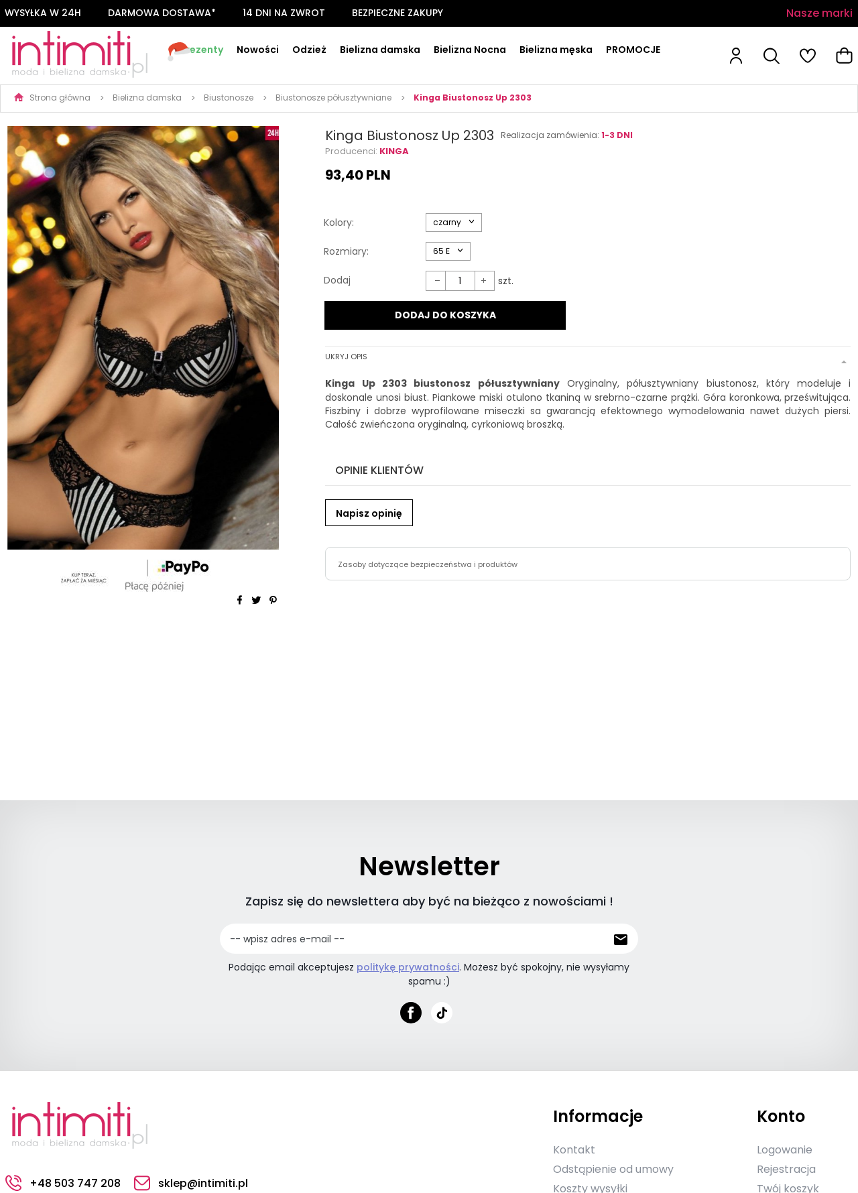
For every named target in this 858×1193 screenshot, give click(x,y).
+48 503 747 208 (63, 1183)
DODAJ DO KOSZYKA (445, 315)
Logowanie (784, 1149)
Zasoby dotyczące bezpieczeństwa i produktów (427, 564)
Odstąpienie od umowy (613, 1169)
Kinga (394, 151)
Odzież (309, 49)
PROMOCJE (633, 49)
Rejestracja (786, 1169)
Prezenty (201, 49)
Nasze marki (819, 13)
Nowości (258, 49)
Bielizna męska (556, 49)
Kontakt (574, 1149)
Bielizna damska (380, 49)
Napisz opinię (369, 513)
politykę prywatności (408, 967)
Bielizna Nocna (470, 49)
